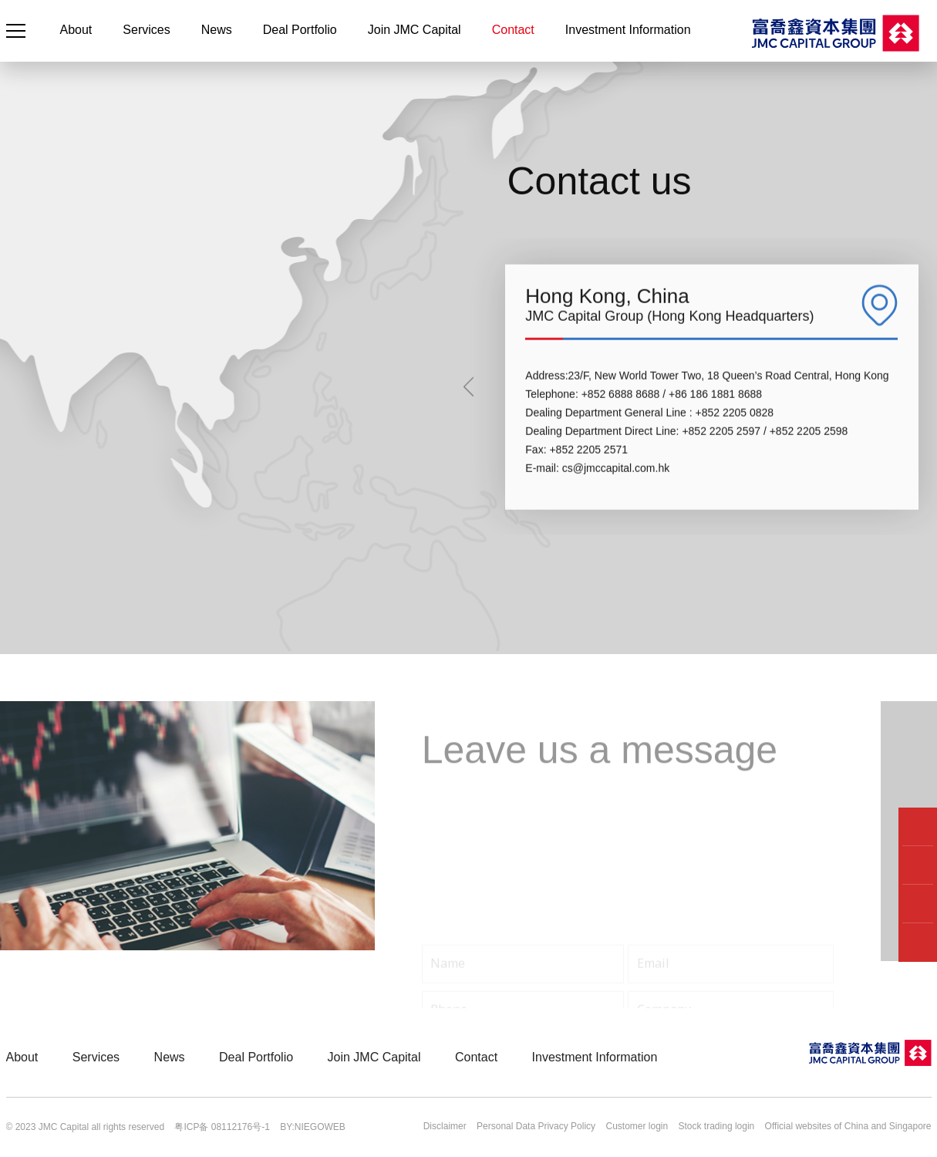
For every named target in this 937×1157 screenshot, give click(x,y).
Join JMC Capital (414, 29)
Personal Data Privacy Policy (536, 1126)
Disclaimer (445, 1126)
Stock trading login (717, 1126)
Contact (513, 29)
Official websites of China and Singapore (848, 1126)
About (76, 29)
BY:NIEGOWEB (312, 1127)
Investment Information (628, 29)
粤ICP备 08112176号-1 (221, 1127)
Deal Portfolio (300, 29)
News (216, 29)
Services (146, 29)
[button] (468, 443)
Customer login (636, 1126)
